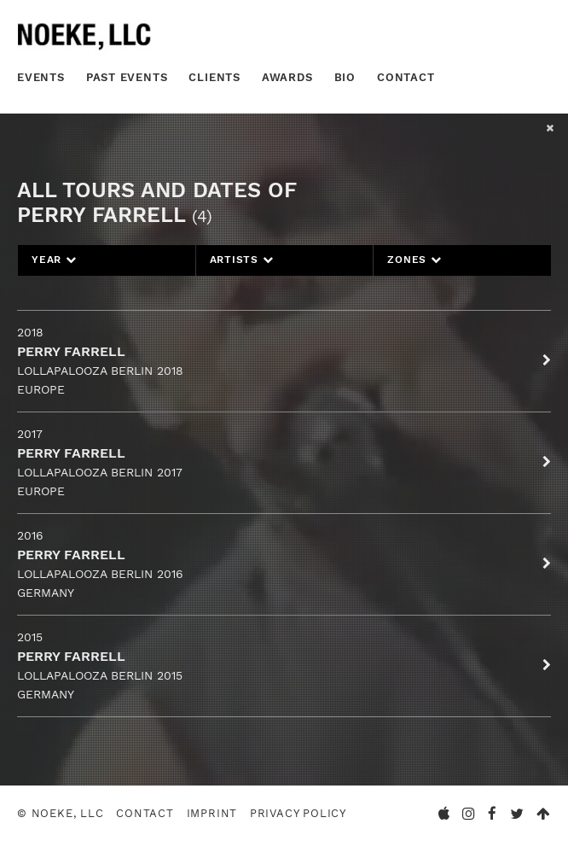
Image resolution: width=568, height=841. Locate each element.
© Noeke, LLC (60, 813)
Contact (406, 77)
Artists (242, 260)
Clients (214, 77)
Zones (414, 260)
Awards (287, 77)
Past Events (127, 77)
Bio (345, 77)
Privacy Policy (298, 813)
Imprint (212, 813)
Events (41, 77)
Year (54, 260)
